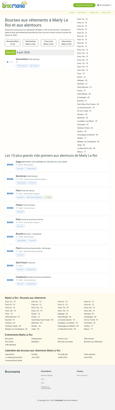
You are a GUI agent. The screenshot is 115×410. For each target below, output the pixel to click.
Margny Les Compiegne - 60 (88, 142)
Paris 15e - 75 (82, 53)
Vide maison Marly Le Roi (66, 42)
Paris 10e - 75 (82, 50)
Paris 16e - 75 (82, 57)
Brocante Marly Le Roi (13, 42)
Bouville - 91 (82, 101)
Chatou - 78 (81, 131)
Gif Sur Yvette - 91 (84, 111)
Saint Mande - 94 (84, 94)
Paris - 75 (81, 74)
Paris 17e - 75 (82, 63)
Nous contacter (82, 375)
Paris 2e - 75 (82, 23)
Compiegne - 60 (83, 97)
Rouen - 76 (81, 77)
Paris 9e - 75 (82, 46)
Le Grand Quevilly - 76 (85, 108)
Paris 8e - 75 (82, 43)
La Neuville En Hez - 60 (86, 148)
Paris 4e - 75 (82, 29)
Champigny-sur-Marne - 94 (87, 135)
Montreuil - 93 (82, 118)
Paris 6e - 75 (82, 36)
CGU (42, 379)
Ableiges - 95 (82, 80)
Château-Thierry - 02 (85, 128)
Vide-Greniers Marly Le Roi (30, 42)
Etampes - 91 (82, 84)
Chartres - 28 (82, 114)
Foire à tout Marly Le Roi (48, 42)
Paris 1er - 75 (82, 19)
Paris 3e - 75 (82, 26)
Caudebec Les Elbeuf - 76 (87, 121)
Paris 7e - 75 (82, 39)
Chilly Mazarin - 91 (84, 87)
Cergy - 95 (81, 145)
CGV (42, 383)
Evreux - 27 (81, 91)
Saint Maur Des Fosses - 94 (88, 104)
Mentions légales (47, 375)
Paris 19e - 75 (82, 67)
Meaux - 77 (81, 152)
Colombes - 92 (82, 125)
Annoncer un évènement (84, 5)
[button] (105, 5)
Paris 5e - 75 (82, 33)
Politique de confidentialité (46, 387)
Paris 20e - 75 (82, 70)
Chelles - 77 (81, 138)
